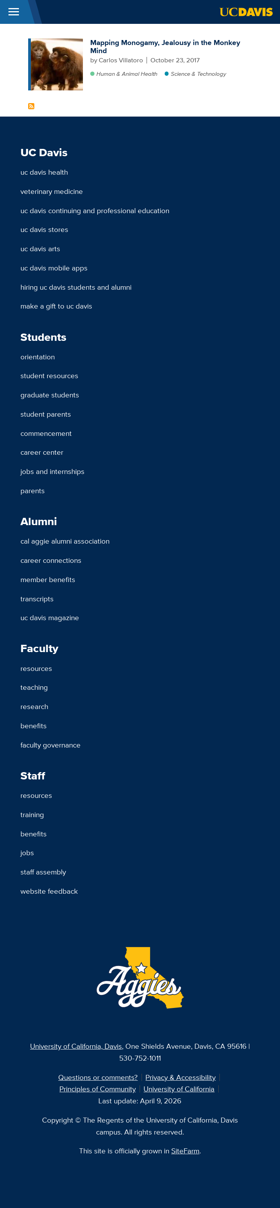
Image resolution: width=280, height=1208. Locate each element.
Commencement (46, 433)
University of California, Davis (76, 1046)
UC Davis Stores (44, 229)
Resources (36, 668)
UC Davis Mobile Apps (54, 267)
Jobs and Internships (52, 471)
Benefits (33, 725)
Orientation (37, 356)
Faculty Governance (50, 744)
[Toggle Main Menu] (13, 12)
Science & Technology (198, 74)
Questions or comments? (98, 1077)
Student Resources (49, 375)
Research (34, 706)
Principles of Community (97, 1088)
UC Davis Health (44, 172)
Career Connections (50, 560)
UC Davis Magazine (49, 617)
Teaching (34, 687)
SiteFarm (185, 1150)
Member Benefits (47, 579)
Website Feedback (49, 891)
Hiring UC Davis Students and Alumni (76, 287)
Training (32, 814)
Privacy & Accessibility (180, 1077)
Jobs (27, 852)
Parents (32, 490)
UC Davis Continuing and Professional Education (94, 210)
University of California (178, 1088)
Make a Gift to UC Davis (56, 305)
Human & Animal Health (126, 74)
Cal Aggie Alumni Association (65, 541)
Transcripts (37, 598)
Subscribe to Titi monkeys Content (31, 106)
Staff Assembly (43, 871)
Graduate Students (49, 394)
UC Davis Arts (40, 248)
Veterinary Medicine (51, 191)
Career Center (41, 452)
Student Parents (45, 414)
